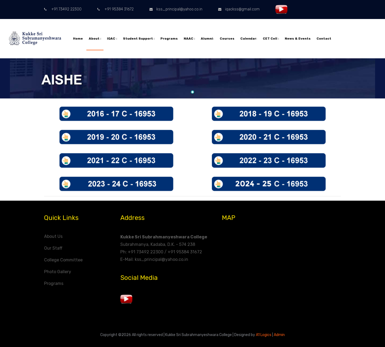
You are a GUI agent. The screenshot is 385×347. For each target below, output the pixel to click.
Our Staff (53, 248)
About (95, 38)
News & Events (298, 38)
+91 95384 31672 (115, 9)
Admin (279, 335)
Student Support (139, 38)
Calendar (248, 38)
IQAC (112, 38)
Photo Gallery (57, 271)
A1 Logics (263, 335)
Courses (227, 38)
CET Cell (271, 38)
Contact (324, 38)
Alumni (207, 38)
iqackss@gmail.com (239, 9)
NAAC (189, 38)
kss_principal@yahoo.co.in (175, 9)
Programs (169, 38)
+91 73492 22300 (63, 9)
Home (78, 38)
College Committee (63, 259)
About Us (53, 236)
